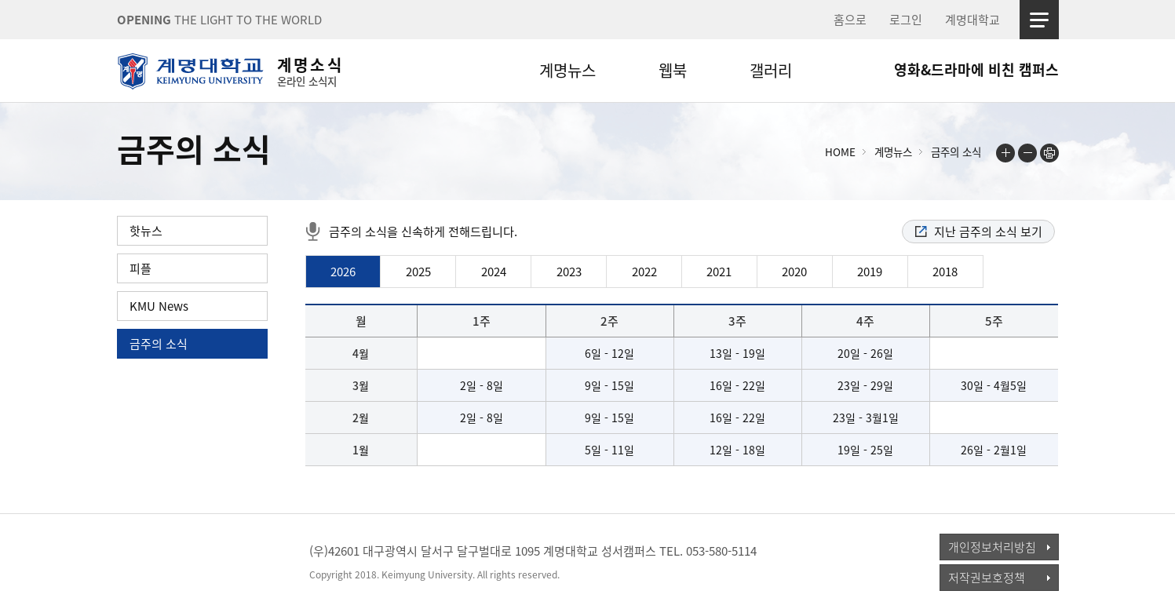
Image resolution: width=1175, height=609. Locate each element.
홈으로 (850, 19)
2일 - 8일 (481, 385)
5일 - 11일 (609, 450)
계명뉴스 (567, 70)
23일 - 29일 (865, 385)
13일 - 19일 (737, 353)
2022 (644, 271)
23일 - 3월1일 (866, 417)
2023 (569, 271)
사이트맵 (1039, 19)
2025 (418, 271)
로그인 (905, 19)
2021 (719, 271)
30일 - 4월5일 (994, 385)
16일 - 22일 (737, 385)
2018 (945, 271)
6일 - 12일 (609, 353)
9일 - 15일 (609, 385)
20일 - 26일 (865, 353)
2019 (869, 271)
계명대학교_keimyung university (189, 561)
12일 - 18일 (737, 450)
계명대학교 (972, 19)
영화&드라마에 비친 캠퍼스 (976, 69)
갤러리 (771, 70)
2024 (493, 271)
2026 (343, 271)
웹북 (673, 70)
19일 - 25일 (865, 450)
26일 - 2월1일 (994, 450)
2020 (794, 271)
